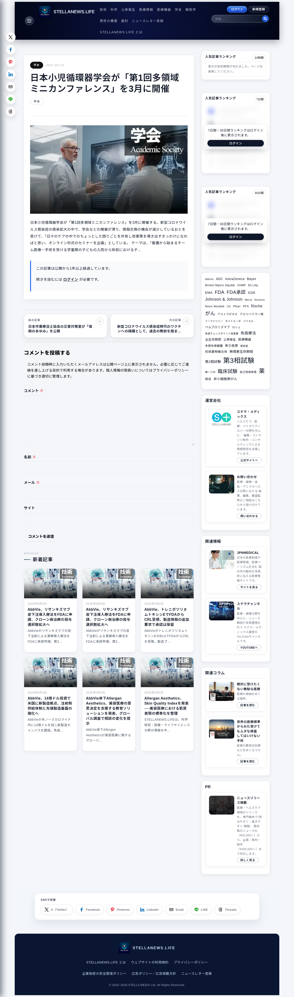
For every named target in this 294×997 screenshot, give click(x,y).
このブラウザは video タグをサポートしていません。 (221, 805)
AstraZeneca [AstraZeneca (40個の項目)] (235, 279)
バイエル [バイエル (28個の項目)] (248, 321)
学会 (178, 9)
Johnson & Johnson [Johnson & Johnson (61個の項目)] (224, 299)
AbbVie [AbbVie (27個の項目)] (209, 279)
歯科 (124, 21)
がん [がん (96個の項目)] (210, 313)
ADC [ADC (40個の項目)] (219, 279)
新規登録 (258, 9)
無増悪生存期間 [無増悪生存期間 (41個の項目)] (241, 351)
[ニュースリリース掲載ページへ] (235, 829)
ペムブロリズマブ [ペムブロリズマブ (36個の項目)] (217, 327)
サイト (29, 508)
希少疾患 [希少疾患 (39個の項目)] (231, 345)
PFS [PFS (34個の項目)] (246, 306)
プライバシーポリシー (191, 962)
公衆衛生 (128, 9)
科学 (114, 9)
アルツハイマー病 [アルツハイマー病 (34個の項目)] (251, 314)
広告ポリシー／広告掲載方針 (154, 973)
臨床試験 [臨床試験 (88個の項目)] (227, 371)
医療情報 (146, 9)
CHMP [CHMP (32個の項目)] (241, 285)
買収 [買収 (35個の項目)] (208, 379)
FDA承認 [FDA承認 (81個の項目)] (236, 292)
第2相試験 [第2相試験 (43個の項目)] (213, 362)
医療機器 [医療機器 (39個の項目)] (244, 339)
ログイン (237, 9)
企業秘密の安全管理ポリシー (104, 973)
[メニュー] (29, 21)
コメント (34, 391)
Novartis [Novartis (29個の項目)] (259, 299)
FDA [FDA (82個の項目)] (219, 292)
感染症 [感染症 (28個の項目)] (244, 345)
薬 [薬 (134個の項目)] (262, 371)
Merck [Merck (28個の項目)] (248, 299)
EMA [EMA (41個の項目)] (208, 292)
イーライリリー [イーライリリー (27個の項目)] (214, 321)
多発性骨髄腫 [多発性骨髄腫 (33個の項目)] (214, 345)
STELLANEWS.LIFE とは (121, 32)
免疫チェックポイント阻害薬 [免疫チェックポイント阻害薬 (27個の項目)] (221, 333)
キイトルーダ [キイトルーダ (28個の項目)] (233, 321)
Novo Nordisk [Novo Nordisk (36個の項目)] (214, 306)
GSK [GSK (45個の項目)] (251, 292)
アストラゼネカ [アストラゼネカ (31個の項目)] (227, 314)
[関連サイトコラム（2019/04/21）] (235, 695)
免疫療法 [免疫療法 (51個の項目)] (248, 333)
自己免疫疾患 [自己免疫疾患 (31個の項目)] (248, 372)
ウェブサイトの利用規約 (150, 962)
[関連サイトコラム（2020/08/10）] (235, 742)
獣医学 (191, 9)
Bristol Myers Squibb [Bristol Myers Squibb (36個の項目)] (220, 285)
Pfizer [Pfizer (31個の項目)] (236, 306)
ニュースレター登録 (148, 21)
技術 (103, 9)
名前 (30, 457)
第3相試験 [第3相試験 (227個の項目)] (238, 360)
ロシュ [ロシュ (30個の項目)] (236, 327)
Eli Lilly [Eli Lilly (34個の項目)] (253, 285)
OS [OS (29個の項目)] (229, 306)
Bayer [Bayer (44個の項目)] (251, 279)
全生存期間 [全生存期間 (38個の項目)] (213, 339)
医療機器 (164, 9)
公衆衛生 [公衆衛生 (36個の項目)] (229, 339)
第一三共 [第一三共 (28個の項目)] (210, 372)
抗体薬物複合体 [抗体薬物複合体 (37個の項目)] (216, 351)
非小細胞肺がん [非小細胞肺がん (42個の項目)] (225, 379)
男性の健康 (109, 21)
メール (32, 482)
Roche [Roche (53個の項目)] (257, 306)
